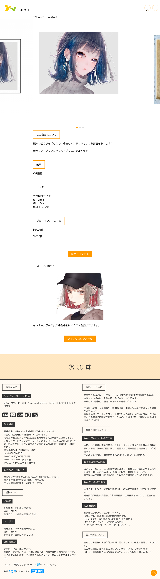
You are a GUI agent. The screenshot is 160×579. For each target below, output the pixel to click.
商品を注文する (80, 254)
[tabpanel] (80, 63)
